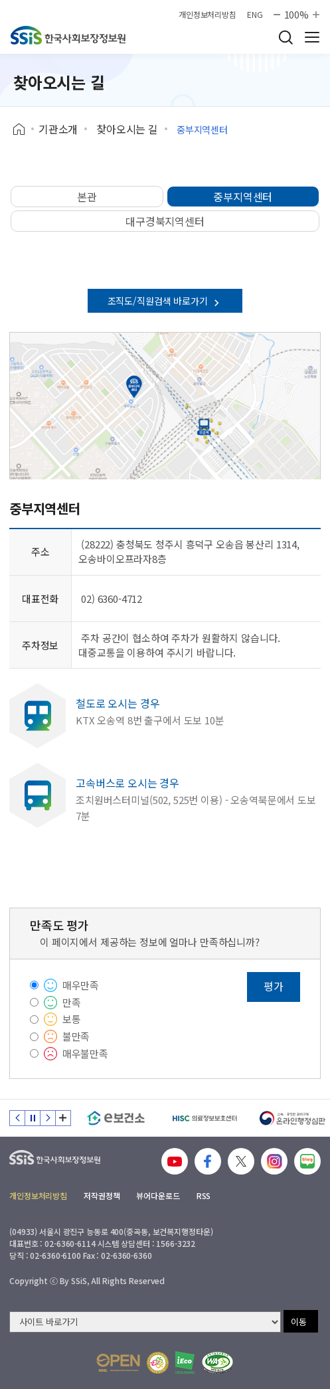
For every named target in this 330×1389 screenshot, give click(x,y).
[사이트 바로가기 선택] (145, 1322)
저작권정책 (102, 1195)
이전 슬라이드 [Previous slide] (17, 1118)
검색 (285, 37)
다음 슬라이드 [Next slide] (48, 1118)
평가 (274, 986)
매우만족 (80, 985)
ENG (255, 15)
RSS (204, 1195)
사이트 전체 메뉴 (312, 37)
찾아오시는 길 (127, 128)
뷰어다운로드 (157, 1195)
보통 (71, 1019)
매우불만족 (85, 1053)
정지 (33, 1118)
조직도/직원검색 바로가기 (165, 300)
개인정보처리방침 (207, 15)
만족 (71, 1002)
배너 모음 (63, 1118)
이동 (299, 1321)
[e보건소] (116, 1118)
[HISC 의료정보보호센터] (204, 1118)
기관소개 (58, 128)
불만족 (76, 1036)
